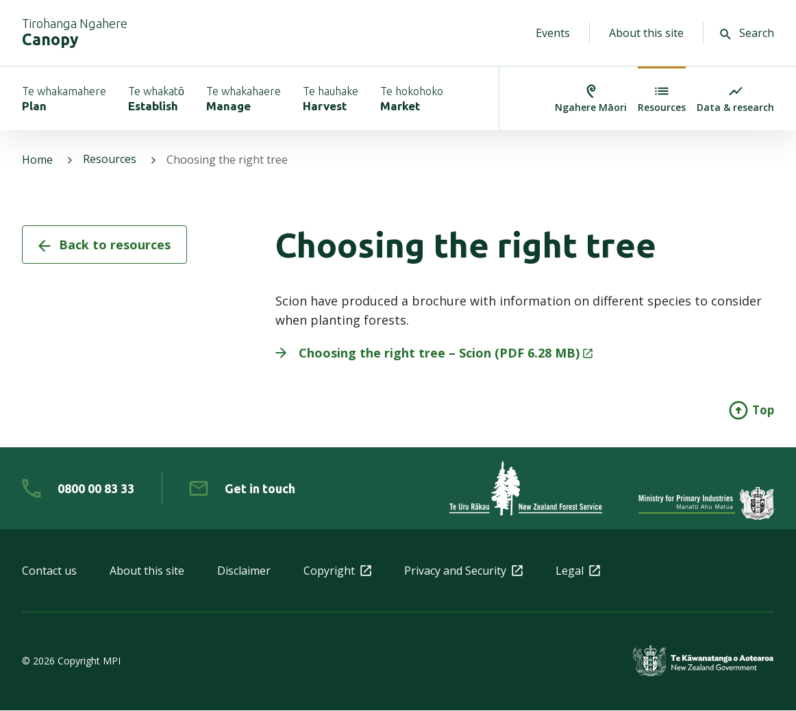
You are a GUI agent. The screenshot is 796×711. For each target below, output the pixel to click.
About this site (646, 33)
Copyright (337, 571)
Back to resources (104, 245)
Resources (109, 160)
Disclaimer (244, 571)
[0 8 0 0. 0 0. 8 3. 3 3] (78, 489)
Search (747, 33)
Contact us (49, 571)
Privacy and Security (463, 571)
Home (37, 160)
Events (553, 33)
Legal (578, 571)
